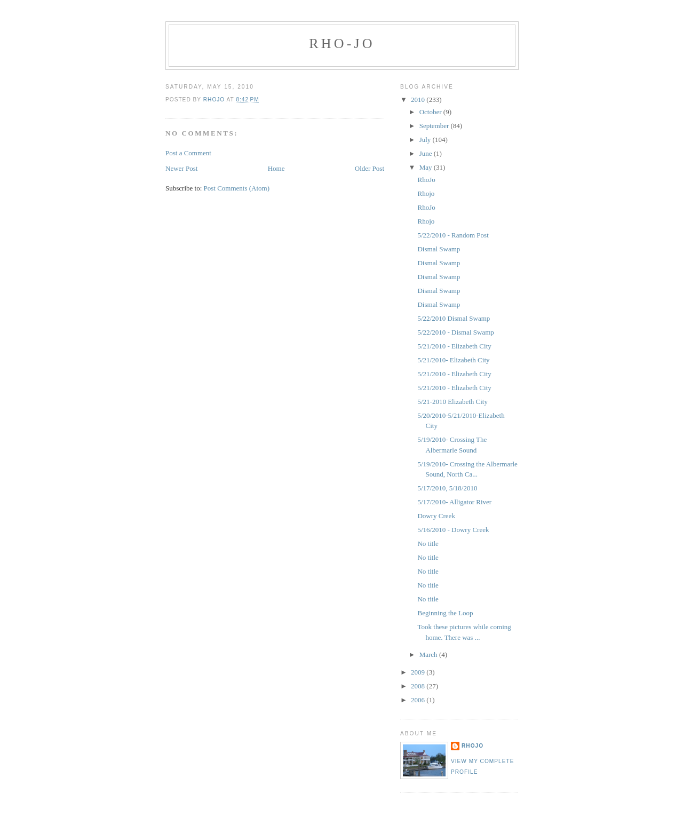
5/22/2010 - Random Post (452, 235)
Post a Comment (188, 153)
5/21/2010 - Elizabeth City (454, 346)
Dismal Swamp (438, 249)
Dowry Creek (436, 516)
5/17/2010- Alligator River (454, 502)
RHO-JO (342, 43)
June (426, 153)
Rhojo (425, 193)
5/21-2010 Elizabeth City (452, 402)
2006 (418, 700)
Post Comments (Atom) (237, 188)
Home (276, 168)
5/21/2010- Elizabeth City (453, 360)
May (426, 167)
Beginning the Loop (445, 613)
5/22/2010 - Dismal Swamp (455, 332)
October (431, 112)
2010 (418, 100)
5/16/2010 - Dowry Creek (453, 530)
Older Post (369, 168)
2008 (418, 686)
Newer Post (181, 168)
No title (427, 544)
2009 (418, 672)
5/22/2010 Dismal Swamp (453, 318)
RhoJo (426, 180)
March (429, 655)
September (435, 126)
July (426, 140)
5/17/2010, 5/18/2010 (447, 488)
